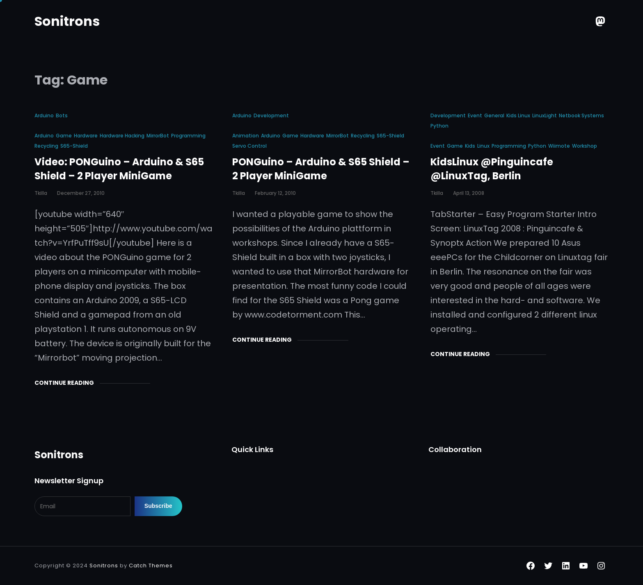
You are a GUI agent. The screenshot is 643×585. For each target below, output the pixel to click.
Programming (188, 135)
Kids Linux (518, 115)
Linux (483, 145)
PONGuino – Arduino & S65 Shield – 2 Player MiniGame (321, 169)
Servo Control (249, 145)
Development (271, 115)
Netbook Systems (581, 115)
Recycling (46, 145)
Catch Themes (151, 565)
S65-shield (74, 145)
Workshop (584, 145)
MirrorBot (157, 135)
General (494, 115)
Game (64, 135)
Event (475, 115)
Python (439, 125)
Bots (62, 115)
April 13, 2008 (468, 193)
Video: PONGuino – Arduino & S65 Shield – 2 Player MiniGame (119, 169)
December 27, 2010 (81, 193)
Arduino (44, 115)
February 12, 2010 (275, 193)
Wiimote (559, 145)
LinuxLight (544, 115)
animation (245, 135)
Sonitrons (67, 21)
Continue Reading (64, 383)
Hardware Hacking (122, 135)
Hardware (86, 135)
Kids (470, 145)
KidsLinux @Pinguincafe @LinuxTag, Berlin (491, 169)
